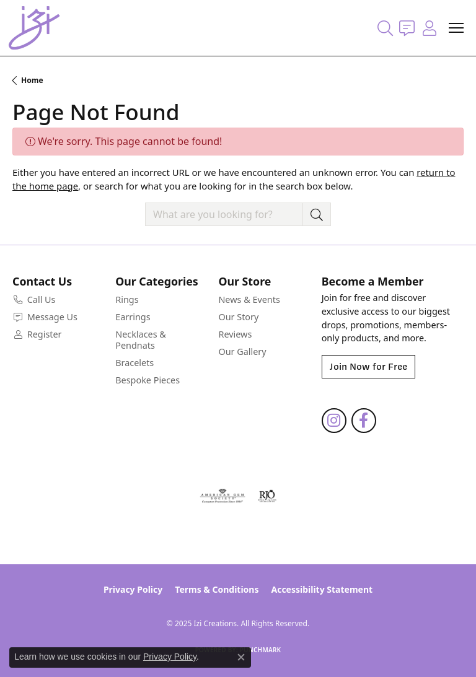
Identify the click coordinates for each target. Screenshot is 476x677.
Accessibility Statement (321, 589)
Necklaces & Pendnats (140, 339)
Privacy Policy (133, 589)
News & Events (249, 299)
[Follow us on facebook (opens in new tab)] (363, 420)
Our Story (238, 317)
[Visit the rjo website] (267, 496)
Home (32, 80)
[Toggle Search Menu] (385, 27)
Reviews (235, 334)
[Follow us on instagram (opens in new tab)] (334, 420)
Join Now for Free (368, 366)
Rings (126, 299)
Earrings (132, 317)
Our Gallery (242, 351)
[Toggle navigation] (456, 28)
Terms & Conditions (216, 589)
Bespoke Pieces (147, 380)
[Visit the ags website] (222, 496)
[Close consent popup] (241, 657)
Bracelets (134, 363)
